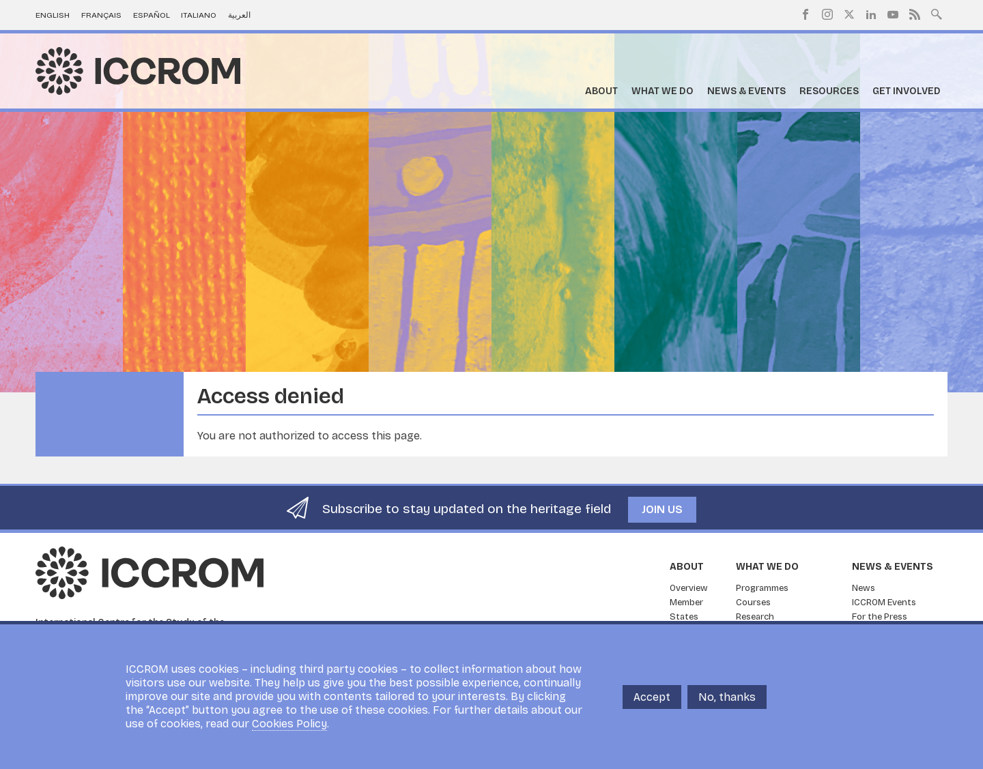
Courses (753, 602)
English (52, 15)
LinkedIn (871, 14)
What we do (662, 91)
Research (755, 616)
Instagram (827, 14)
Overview (689, 588)
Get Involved (906, 91)
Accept (651, 697)
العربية (239, 15)
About (601, 91)
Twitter (849, 14)
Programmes (762, 588)
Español (151, 15)
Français (101, 15)
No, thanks (727, 697)
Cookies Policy (289, 723)
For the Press (879, 616)
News (863, 588)
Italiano (198, 15)
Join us (662, 509)
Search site (936, 13)
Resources (829, 91)
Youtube (892, 14)
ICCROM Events (884, 602)
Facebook (805, 14)
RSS (914, 14)
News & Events (746, 91)
